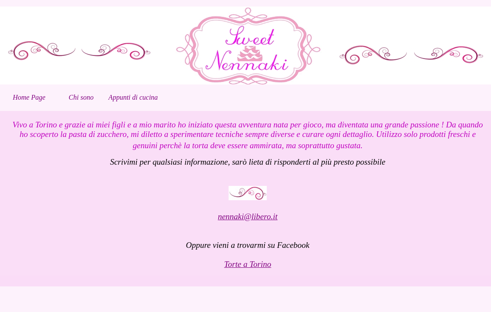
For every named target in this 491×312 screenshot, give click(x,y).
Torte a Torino (247, 264)
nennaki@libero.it (248, 216)
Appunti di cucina (133, 97)
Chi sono (81, 97)
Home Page (29, 97)
